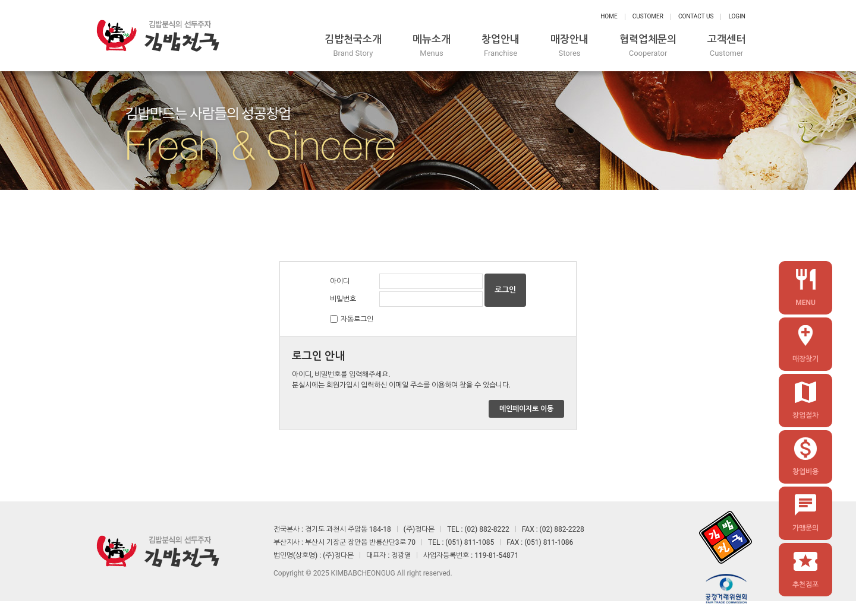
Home (608, 16)
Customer (647, 16)
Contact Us (695, 16)
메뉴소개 (432, 46)
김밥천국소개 (353, 46)
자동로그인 (357, 319)
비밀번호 (343, 299)
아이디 (340, 281)
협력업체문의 (647, 46)
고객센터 (726, 46)
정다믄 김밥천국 (157, 35)
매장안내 (569, 46)
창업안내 (501, 46)
